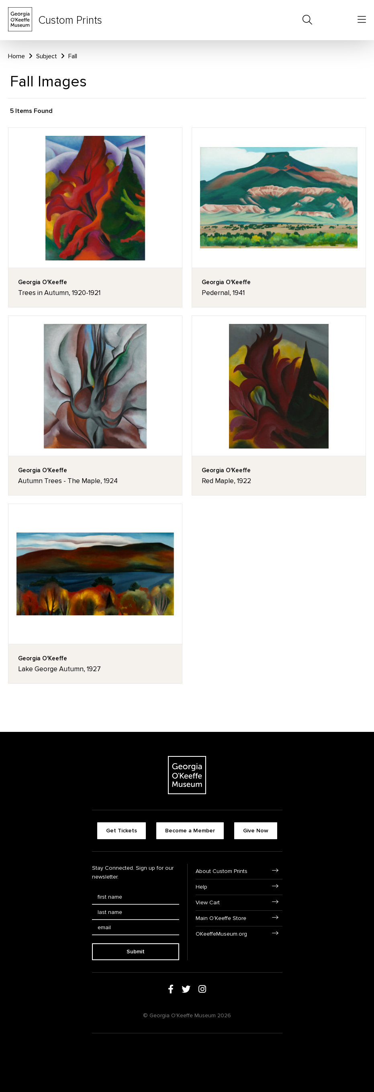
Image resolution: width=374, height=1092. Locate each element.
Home (16, 56)
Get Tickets (121, 830)
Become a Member (190, 830)
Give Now (255, 830)
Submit (136, 951)
